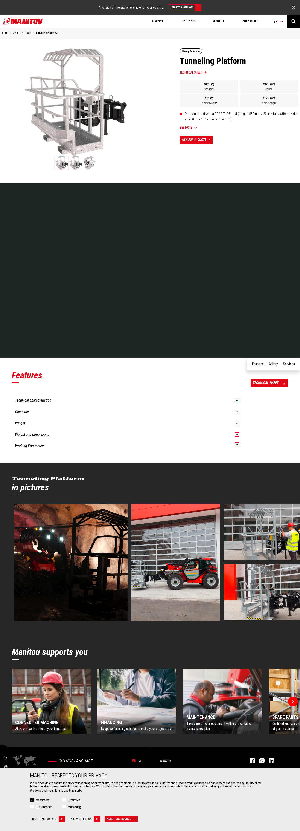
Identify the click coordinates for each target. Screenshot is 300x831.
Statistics (74, 800)
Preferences (43, 807)
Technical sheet (191, 72)
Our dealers (250, 21)
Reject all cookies (48, 819)
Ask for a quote (197, 140)
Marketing (74, 807)
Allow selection (85, 819)
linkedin (269, 760)
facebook (250, 760)
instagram (260, 760)
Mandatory (42, 800)
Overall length (269, 103)
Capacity (209, 89)
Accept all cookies (122, 819)
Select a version (186, 8)
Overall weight (209, 103)
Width (268, 89)
